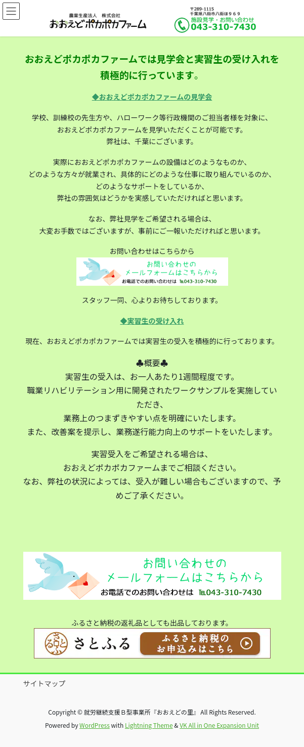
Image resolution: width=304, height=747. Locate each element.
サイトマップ (44, 683)
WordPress (94, 725)
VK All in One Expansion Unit (219, 725)
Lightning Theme (149, 725)
